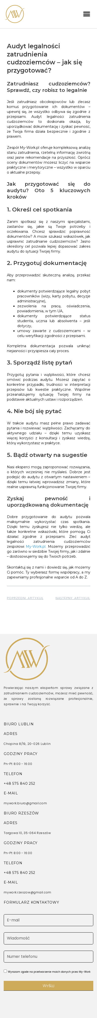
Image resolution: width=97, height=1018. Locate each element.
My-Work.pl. (36, 546)
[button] (86, 14)
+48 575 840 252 (19, 783)
